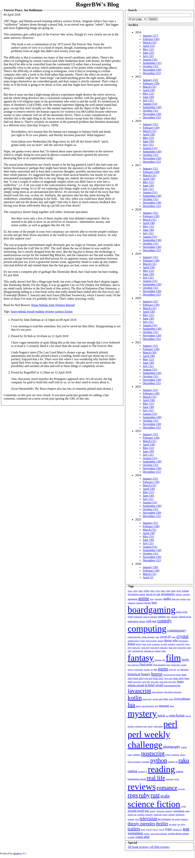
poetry (130, 755)
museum (164, 705)
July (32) (148, 56)
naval (161, 715)
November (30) (152, 69)
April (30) (149, 90)
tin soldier (173, 824)
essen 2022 (164, 648)
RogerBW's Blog (97, 4)
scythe (183, 806)
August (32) (150, 59)
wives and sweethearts (158, 834)
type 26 (149, 829)
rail (176, 762)
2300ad (185, 590)
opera (145, 726)
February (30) (151, 39)
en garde (164, 644)
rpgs (133, 795)
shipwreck (160, 811)
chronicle (174, 617)
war (186, 828)
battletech (140, 603)
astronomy (159, 599)
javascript (139, 690)
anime (143, 598)
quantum (171, 762)
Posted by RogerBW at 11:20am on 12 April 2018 (41, 372)
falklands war (149, 651)
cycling (142, 641)
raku (183, 760)
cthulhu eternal (133, 641)
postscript (153, 753)
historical (134, 674)
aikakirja (179, 594)
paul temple (158, 726)
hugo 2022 (146, 682)
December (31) (152, 73)
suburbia (171, 815)
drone (144, 644)
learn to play (147, 699)
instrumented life (172, 685)
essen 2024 (182, 648)
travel (143, 829)
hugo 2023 (155, 682)
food (168, 665)
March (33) (149, 42)
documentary (183, 641)
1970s (157, 591)
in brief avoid (154, 685)
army (152, 599)
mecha (138, 706)
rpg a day (181, 789)
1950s (146, 590)
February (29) (151, 127)
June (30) (148, 97)
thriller (162, 823)
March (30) (149, 352)
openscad (138, 726)
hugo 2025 (172, 682)
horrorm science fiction (172, 675)
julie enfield (168, 692)
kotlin (135, 697)
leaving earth (158, 699)
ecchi (149, 644)
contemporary (176, 630)
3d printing (133, 594)
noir (167, 716)
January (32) (150, 80)
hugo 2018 (168, 678)
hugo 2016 (148, 678)
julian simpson (157, 692)
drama (131, 643)
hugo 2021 (137, 682)
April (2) (148, 577)
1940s (140, 591)
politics (136, 754)
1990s (168, 591)
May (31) (148, 49)
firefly (185, 659)
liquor (171, 699)
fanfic (163, 651)
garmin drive (175, 665)
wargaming (135, 833)
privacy (183, 755)
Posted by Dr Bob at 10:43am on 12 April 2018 (39, 336)
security (153, 811)
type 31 (155, 829)
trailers (134, 828)
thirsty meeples (141, 823)
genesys (131, 670)
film (173, 658)
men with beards (147, 706)
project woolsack (134, 762)
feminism (158, 660)
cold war (151, 621)
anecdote (186, 594)
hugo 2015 (138, 678)
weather (147, 834)
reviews (49, 311)
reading (39, 311)
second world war (138, 810)
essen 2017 (136, 648)
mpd (156, 706)
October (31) (150, 66)
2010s (178, 591)
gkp (155, 669)
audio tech (175, 599)
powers (168, 755)
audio (167, 599)
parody (150, 726)
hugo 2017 (158, 678)
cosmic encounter (148, 637)
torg (178, 824)
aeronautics (168, 594)
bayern (147, 602)
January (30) (150, 567)
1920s (130, 591)
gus (178, 670)
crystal (183, 636)
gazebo (184, 665)
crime (173, 637)
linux (165, 698)
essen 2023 (173, 648)
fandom (158, 651)
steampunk (158, 815)
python (158, 760)
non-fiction (177, 715)
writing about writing (178, 833)
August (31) (150, 148)
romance (166, 787)
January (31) (150, 124)
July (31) (148, 100)
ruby (144, 795)
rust (155, 795)
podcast (184, 747)
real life (155, 777)
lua (131, 704)
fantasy (141, 658)
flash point (146, 664)
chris (168, 617)
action (142, 594)
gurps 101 (172, 670)
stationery (149, 815)
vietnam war (177, 829)
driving (138, 644)
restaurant (169, 779)
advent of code (153, 594)
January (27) (150, 35)
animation (132, 599)
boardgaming (151, 610)
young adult (142, 837)
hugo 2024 (164, 682)
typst (168, 829)
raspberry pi (142, 772)
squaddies (141, 815)
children (162, 616)
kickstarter (177, 692)
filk (163, 660)
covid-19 (165, 636)
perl (170, 724)
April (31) (149, 46)
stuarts (165, 815)
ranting (132, 771)
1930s (135, 591)
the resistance (164, 819)
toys (183, 824)
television (148, 818)
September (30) (152, 107)
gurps (163, 668)
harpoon (184, 669)
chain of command (150, 617)
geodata (147, 670)
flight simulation (159, 665)
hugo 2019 (178, 678)
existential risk (137, 651)
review (176, 779)
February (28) (151, 83)
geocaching (138, 670)
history (145, 674)
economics (156, 644)
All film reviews (160, 847)
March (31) (149, 86)
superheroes (180, 815)
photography (171, 747)
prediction (175, 755)
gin (151, 670)
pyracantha (145, 762)
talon (137, 819)
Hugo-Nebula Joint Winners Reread (53, 305)
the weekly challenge (180, 819)
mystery (142, 713)
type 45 (161, 829)
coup (157, 637)
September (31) (152, 63)
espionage (172, 644)
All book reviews (138, 847)
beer (154, 602)
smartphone (179, 811)
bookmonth (137, 617)
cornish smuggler (134, 637)
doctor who (171, 640)
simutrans (169, 811)
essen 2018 (145, 648)
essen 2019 (154, 648)
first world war (133, 665)
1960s (152, 591)
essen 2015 (180, 644)
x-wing (131, 837)
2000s (173, 591)
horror (157, 673)
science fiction (63, 311)
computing (147, 628)
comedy (164, 620)
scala (165, 795)
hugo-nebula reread (22, 311)
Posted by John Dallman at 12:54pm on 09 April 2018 (43, 319)
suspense (131, 819)
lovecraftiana (182, 698)
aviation (183, 599)
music (172, 706)
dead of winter (151, 641)
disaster (160, 641)
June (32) (148, 52)
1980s (163, 591)
